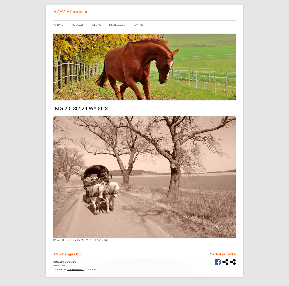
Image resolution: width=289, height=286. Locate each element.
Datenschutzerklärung (65, 262)
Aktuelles (77, 24)
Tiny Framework (75, 269)
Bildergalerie (117, 24)
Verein (57, 24)
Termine (96, 24)
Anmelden (92, 269)
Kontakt (138, 24)
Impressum (59, 266)
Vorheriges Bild (69, 254)
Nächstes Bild (221, 254)
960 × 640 (102, 240)
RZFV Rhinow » (70, 11)
